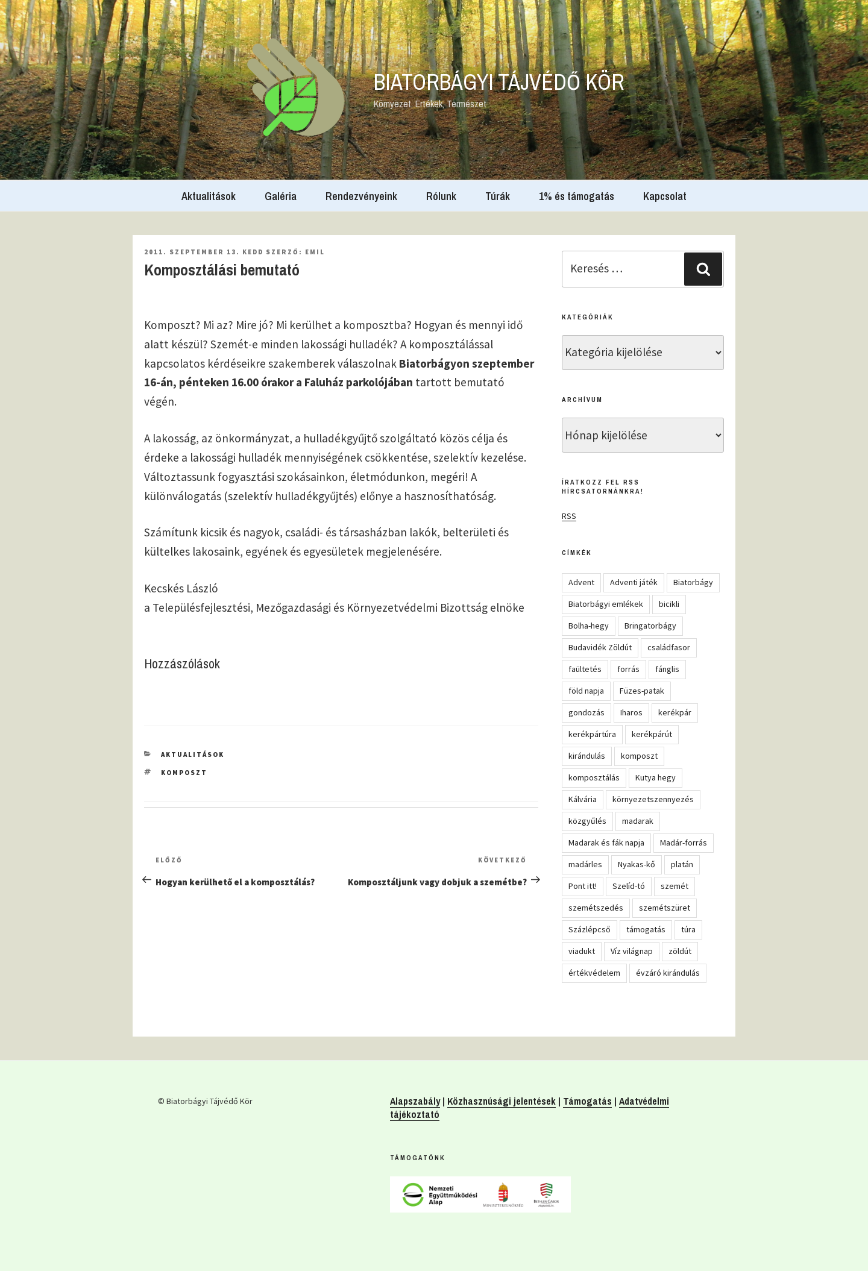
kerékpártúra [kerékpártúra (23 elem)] (592, 734)
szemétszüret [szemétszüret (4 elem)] (664, 907)
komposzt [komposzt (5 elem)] (639, 755)
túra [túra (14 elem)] (688, 929)
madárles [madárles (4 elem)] (585, 864)
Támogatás (587, 1101)
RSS (569, 515)
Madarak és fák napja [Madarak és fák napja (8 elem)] (606, 842)
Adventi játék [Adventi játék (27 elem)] (634, 582)
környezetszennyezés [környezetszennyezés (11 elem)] (653, 799)
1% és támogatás (576, 196)
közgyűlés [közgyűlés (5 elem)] (587, 820)
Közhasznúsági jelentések (501, 1101)
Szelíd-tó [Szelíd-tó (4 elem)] (628, 885)
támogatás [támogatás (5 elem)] (645, 929)
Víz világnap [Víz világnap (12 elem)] (632, 951)
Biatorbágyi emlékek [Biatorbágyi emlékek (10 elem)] (605, 603)
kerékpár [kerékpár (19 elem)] (674, 712)
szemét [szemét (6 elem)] (674, 885)
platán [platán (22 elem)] (682, 864)
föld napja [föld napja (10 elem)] (586, 690)
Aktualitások (208, 196)
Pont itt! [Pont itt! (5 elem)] (582, 885)
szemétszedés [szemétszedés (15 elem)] (595, 907)
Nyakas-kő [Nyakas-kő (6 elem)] (636, 864)
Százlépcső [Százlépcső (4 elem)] (589, 929)
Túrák (497, 196)
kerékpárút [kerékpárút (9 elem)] (652, 734)
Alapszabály (415, 1101)
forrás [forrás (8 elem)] (628, 669)
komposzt (184, 772)
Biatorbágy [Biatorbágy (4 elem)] (693, 582)
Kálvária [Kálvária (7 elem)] (582, 799)
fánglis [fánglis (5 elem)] (667, 669)
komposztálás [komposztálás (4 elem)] (594, 777)
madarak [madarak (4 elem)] (637, 820)
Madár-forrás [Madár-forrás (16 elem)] (683, 842)
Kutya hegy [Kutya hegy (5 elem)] (655, 777)
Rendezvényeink (361, 196)
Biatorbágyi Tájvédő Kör (499, 81)
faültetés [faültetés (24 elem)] (585, 669)
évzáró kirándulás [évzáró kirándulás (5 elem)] (668, 972)
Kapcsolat (665, 196)
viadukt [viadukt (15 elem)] (581, 951)
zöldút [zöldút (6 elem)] (679, 951)
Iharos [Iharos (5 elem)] (631, 712)
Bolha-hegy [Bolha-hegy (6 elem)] (588, 625)
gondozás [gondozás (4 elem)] (586, 712)
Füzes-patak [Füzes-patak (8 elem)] (642, 690)
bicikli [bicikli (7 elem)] (669, 603)
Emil (315, 252)
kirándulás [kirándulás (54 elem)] (586, 755)
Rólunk (441, 196)
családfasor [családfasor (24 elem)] (668, 647)
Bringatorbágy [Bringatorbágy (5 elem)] (650, 625)
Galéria (281, 196)
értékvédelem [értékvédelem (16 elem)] (594, 972)
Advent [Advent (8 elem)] (581, 582)
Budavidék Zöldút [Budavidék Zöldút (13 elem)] (600, 647)
